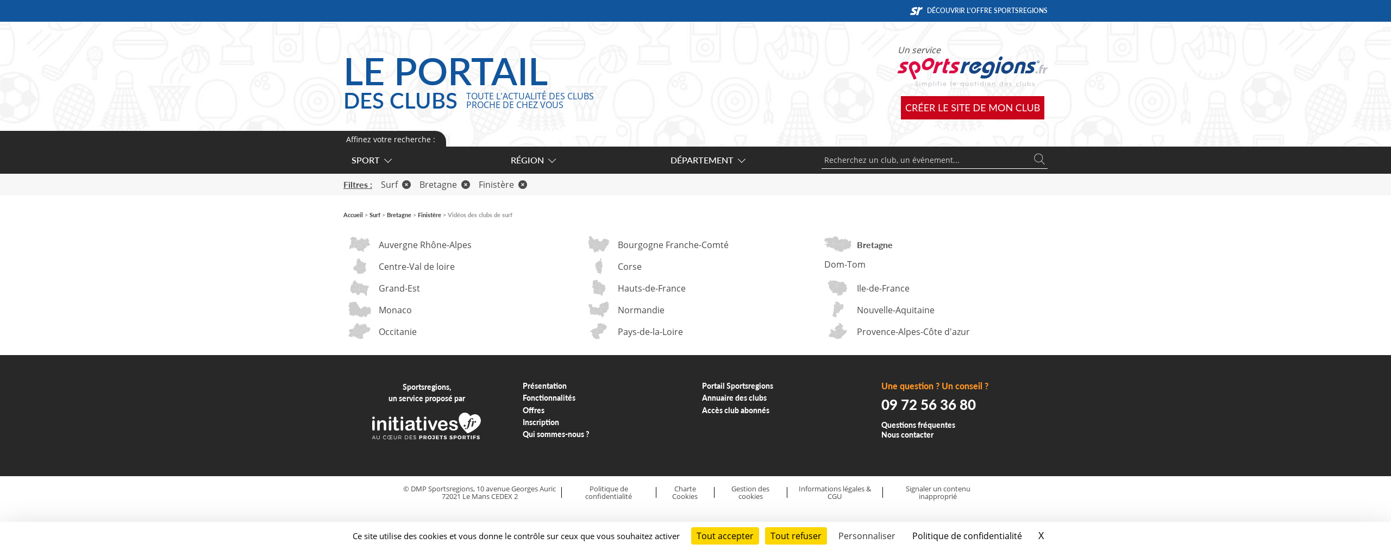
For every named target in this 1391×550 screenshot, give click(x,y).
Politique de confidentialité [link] (967, 536)
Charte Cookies (685, 493)
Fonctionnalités (549, 397)
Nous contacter (907, 434)
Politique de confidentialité (608, 493)
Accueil (353, 214)
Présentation (545, 385)
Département (707, 160)
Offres (533, 410)
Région (533, 160)
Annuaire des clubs (734, 397)
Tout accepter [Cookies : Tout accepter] (725, 536)
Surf (396, 185)
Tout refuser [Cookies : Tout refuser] (796, 536)
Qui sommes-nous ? (556, 434)
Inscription (541, 422)
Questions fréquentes (918, 424)
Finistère (503, 185)
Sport (371, 160)
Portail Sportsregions (737, 385)
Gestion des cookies (750, 493)
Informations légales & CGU (835, 493)
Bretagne (444, 185)
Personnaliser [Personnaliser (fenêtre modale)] (866, 536)
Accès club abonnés (735, 410)
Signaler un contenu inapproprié (938, 493)
